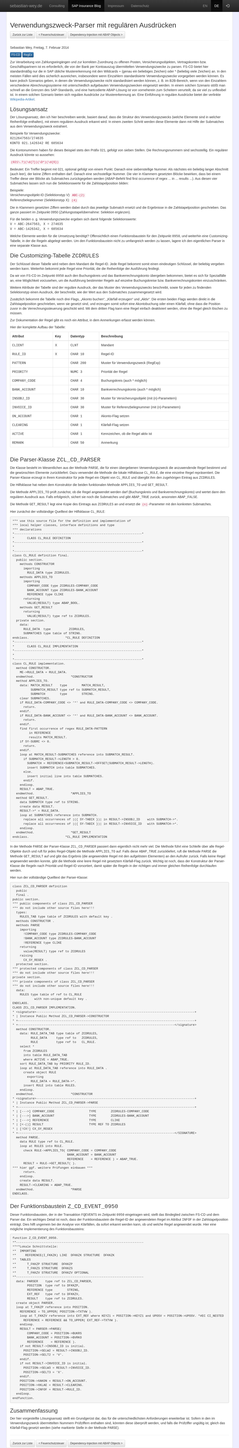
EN (205, 6)
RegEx (28, 54)
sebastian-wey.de (26, 5)
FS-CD (15, 54)
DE (216, 6)
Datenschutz (140, 6)
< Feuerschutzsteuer (51, 34)
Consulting (57, 6)
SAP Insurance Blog (86, 6)
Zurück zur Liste (22, 34)
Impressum (116, 6)
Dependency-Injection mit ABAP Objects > (96, 34)
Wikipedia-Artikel (22, 99)
